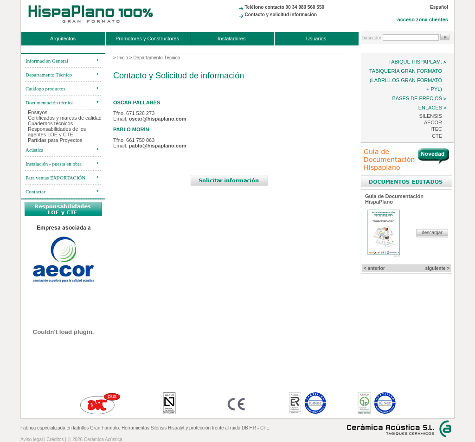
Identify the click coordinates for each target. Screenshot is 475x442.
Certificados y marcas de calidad (65, 118)
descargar (432, 232)
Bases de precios (417, 98)
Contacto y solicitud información (280, 14)
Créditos (55, 439)
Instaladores (232, 38)
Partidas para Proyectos (55, 140)
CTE (437, 136)
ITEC (436, 129)
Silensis (430, 116)
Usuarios (316, 38)
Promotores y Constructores (147, 38)
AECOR (433, 122)
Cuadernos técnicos (50, 123)
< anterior (374, 268)
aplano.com (164, 145)
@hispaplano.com (164, 119)
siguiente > (437, 268)
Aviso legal (31, 439)
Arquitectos (63, 38)
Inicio (122, 57)
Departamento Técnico (156, 57)
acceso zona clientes (423, 19)
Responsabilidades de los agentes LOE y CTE (57, 131)
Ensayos (37, 112)
